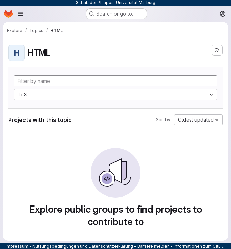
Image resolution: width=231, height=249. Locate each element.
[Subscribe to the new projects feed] (217, 50)
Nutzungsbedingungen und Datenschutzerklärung (82, 246)
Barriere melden (153, 246)
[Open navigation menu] (20, 13)
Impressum (17, 246)
